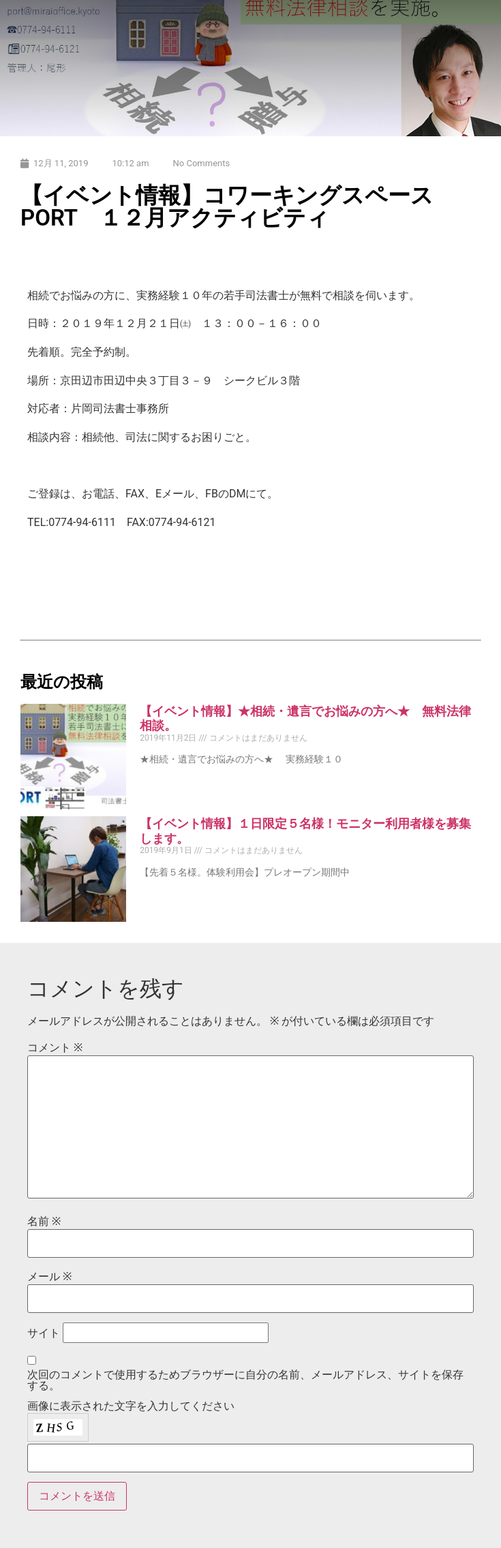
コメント (54, 1047)
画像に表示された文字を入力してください (130, 1406)
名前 (44, 1221)
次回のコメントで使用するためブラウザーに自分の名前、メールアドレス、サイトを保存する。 (245, 1380)
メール (49, 1276)
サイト (43, 1333)
